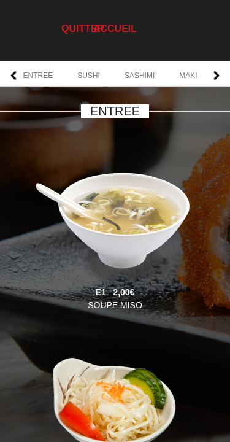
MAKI (188, 75)
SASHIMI (140, 75)
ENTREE (38, 75)
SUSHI (88, 75)
